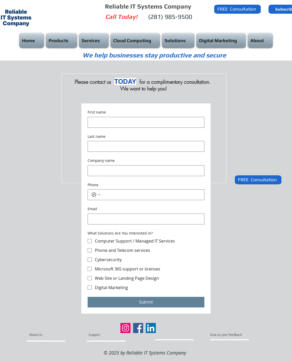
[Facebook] (138, 328)
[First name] (144, 122)
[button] (236, 9)
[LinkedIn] (151, 328)
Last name (96, 136)
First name (97, 112)
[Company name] (144, 170)
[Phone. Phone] (151, 195)
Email (92, 208)
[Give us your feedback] (228, 335)
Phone (93, 184)
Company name (101, 160)
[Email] (144, 219)
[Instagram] (125, 328)
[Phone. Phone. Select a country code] (96, 195)
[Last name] (144, 146)
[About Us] (49, 335)
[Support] (101, 335)
